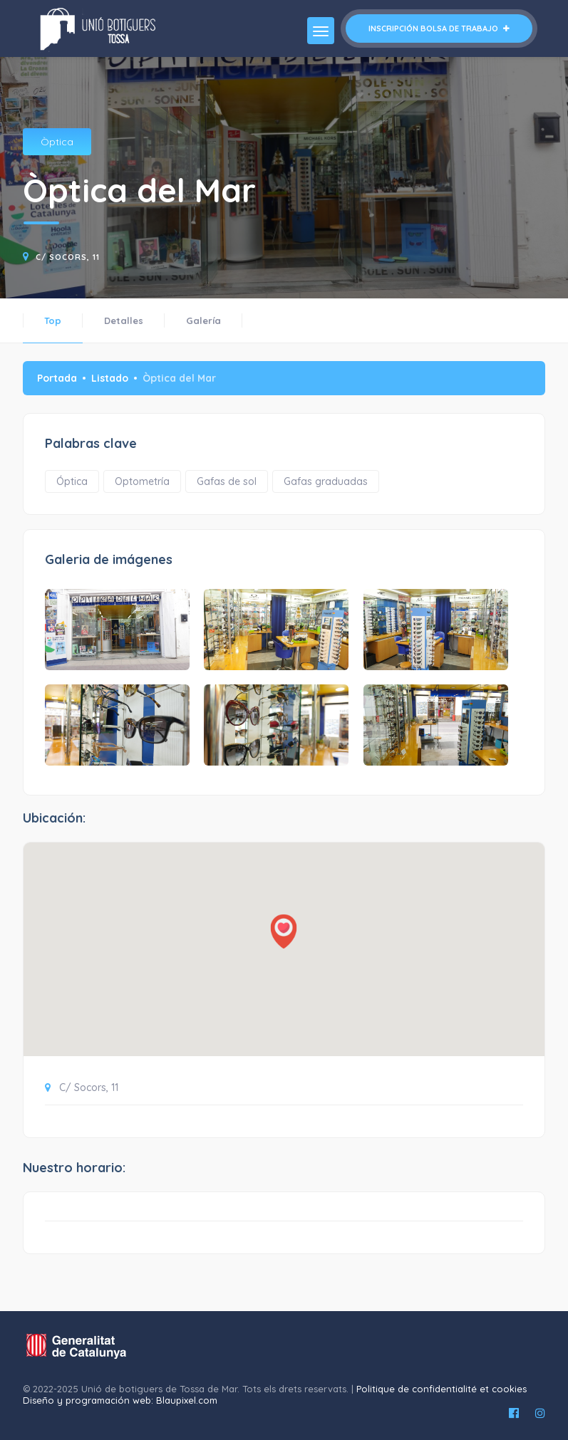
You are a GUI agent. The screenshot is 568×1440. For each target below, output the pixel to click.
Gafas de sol (227, 481)
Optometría (142, 481)
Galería (203, 320)
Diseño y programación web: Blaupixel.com (120, 1400)
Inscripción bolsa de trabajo (439, 28)
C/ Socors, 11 (68, 257)
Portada (57, 378)
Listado (109, 378)
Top (52, 320)
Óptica (72, 481)
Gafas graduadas (326, 481)
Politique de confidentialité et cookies (441, 1388)
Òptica (57, 141)
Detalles (123, 320)
